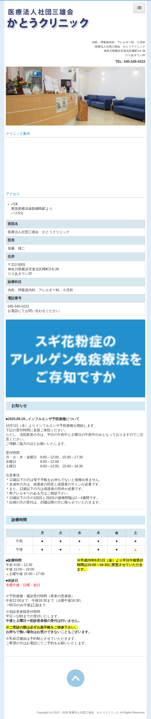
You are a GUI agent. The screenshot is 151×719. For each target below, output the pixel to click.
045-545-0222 (134, 61)
